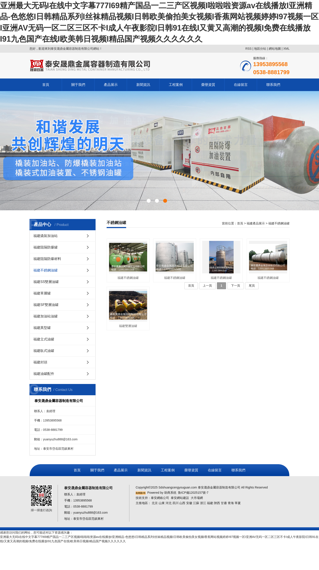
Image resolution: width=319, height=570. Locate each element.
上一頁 (207, 285)
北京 (155, 503)
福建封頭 (40, 362)
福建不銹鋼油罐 (45, 270)
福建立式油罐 (43, 339)
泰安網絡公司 (160, 498)
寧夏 (238, 503)
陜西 (217, 503)
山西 (182, 503)
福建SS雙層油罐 (46, 282)
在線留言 (241, 85)
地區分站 (260, 48)
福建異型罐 (42, 328)
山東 (162, 503)
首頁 (45, 85)
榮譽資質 (208, 85)
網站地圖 (275, 48)
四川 (176, 503)
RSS (248, 48)
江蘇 (196, 503)
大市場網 (197, 498)
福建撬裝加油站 (45, 236)
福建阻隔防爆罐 (45, 247)
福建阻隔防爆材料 (47, 259)
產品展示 (111, 85)
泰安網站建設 (180, 498)
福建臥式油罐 (43, 351)
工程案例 (176, 85)
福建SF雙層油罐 (46, 305)
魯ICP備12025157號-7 (193, 492)
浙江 (203, 503)
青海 (231, 503)
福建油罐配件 (43, 374)
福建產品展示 (256, 223)
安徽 (189, 503)
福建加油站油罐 (45, 316)
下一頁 (235, 285)
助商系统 (170, 492)
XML (286, 48)
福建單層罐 (42, 293)
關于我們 (78, 85)
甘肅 (224, 503)
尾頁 (252, 285)
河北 (169, 503)
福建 (210, 503)
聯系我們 (273, 85)
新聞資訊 (143, 85)
